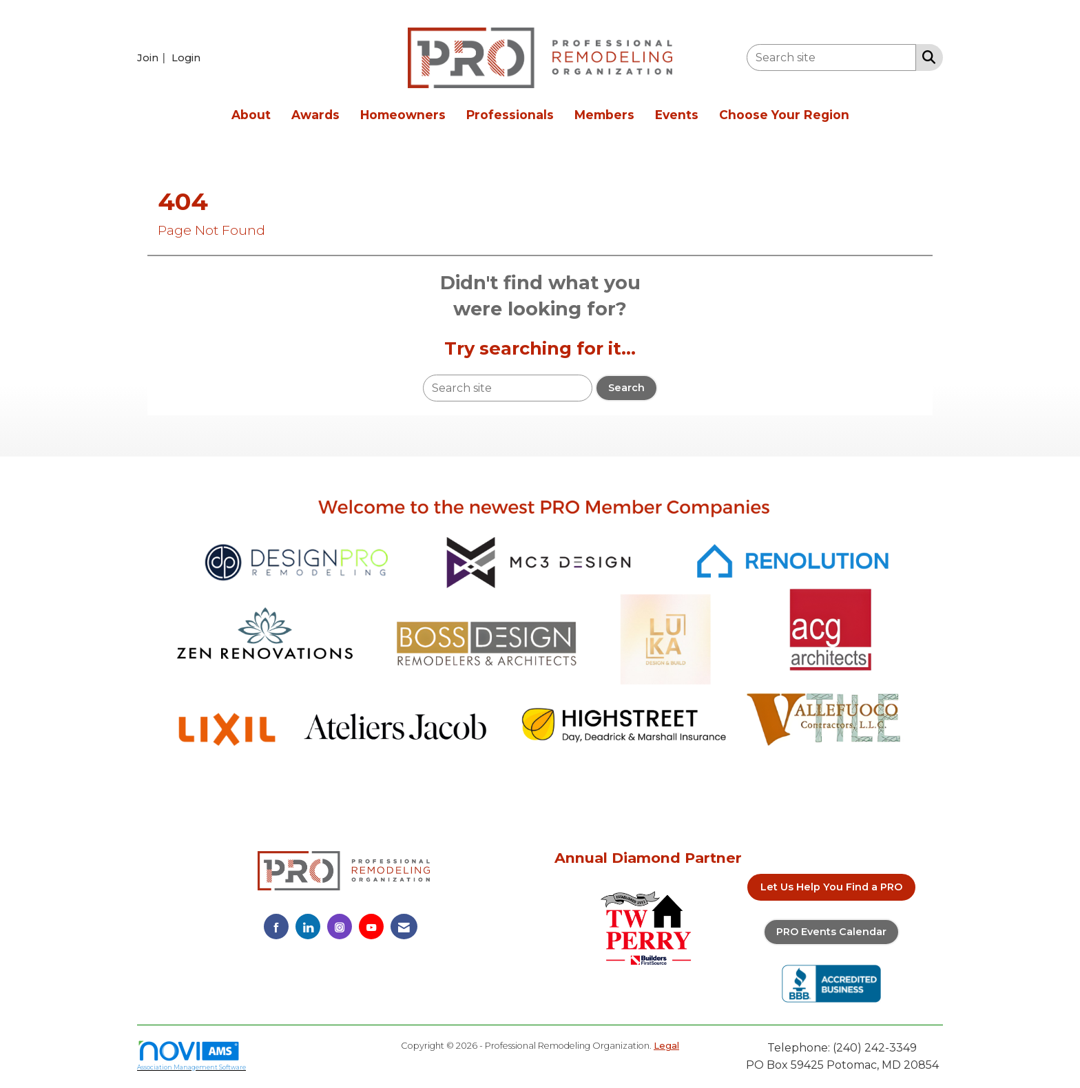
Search (626, 387)
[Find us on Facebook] (276, 926)
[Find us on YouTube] (371, 926)
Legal (666, 1045)
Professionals (510, 114)
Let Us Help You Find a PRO (831, 887)
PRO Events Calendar (831, 931)
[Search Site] (926, 56)
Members (604, 114)
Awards (315, 114)
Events (676, 114)
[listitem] (153, 57)
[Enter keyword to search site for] (831, 57)
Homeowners (403, 114)
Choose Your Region (784, 114)
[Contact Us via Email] (404, 926)
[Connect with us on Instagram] (339, 926)
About (251, 114)
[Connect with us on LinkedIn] (307, 926)
